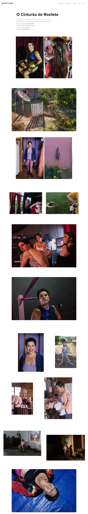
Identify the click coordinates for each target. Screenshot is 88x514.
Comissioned (68, 3)
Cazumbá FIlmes (26, 29)
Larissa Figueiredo (29, 23)
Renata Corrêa (30, 25)
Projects (60, 3)
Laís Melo (27, 27)
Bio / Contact (81, 3)
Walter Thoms (7, 3)
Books (75, 3)
